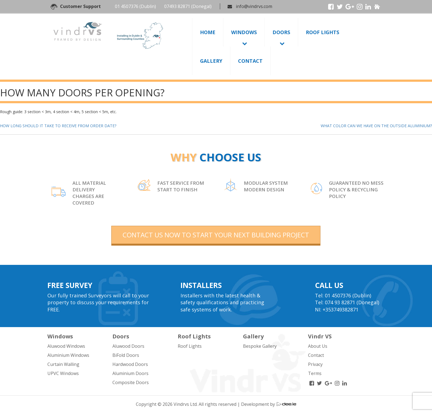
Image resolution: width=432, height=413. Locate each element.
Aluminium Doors (130, 373)
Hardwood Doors (130, 364)
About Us (317, 346)
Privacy (315, 364)
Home (207, 32)
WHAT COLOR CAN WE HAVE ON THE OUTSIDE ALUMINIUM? (376, 125)
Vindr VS (320, 336)
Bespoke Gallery (260, 346)
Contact (250, 61)
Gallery (211, 61)
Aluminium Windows (68, 355)
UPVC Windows (63, 373)
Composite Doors (130, 382)
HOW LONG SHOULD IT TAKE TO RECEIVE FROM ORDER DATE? (58, 125)
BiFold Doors (125, 355)
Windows (244, 32)
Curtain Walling (63, 364)
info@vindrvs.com (254, 6)
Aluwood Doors (128, 346)
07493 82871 (177, 6)
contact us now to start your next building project (216, 234)
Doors (281, 32)
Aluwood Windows (66, 346)
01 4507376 (126, 6)
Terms (315, 373)
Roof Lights (322, 32)
